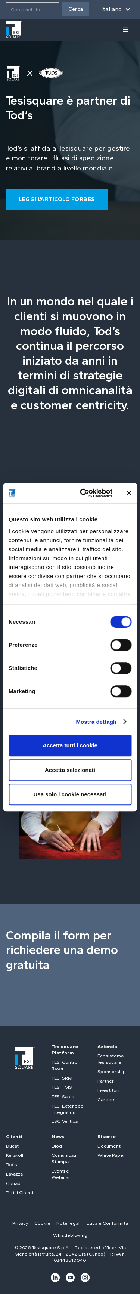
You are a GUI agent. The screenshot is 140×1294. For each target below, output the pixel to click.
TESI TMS (62, 1087)
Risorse (106, 1136)
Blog (57, 1146)
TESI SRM (62, 1078)
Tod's (11, 1164)
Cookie (42, 1223)
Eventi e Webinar (61, 1174)
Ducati (13, 1146)
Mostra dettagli (96, 722)
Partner (105, 1081)
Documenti (109, 1146)
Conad (13, 1183)
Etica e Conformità (107, 1223)
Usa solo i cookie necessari (70, 794)
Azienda (107, 1046)
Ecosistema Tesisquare (110, 1059)
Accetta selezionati (70, 770)
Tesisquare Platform (65, 1050)
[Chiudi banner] (128, 493)
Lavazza (14, 1174)
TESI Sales (63, 1096)
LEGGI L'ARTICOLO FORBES (57, 199)
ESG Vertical (65, 1121)
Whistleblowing (70, 1235)
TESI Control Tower (65, 1065)
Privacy (20, 1223)
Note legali (68, 1223)
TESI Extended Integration (68, 1109)
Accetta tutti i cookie (70, 745)
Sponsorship (111, 1071)
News (58, 1136)
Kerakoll (14, 1155)
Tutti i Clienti (19, 1192)
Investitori (108, 1090)
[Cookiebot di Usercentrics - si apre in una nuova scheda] (83, 493)
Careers (106, 1099)
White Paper (111, 1155)
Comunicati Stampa (64, 1158)
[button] (116, 9)
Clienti (14, 1136)
